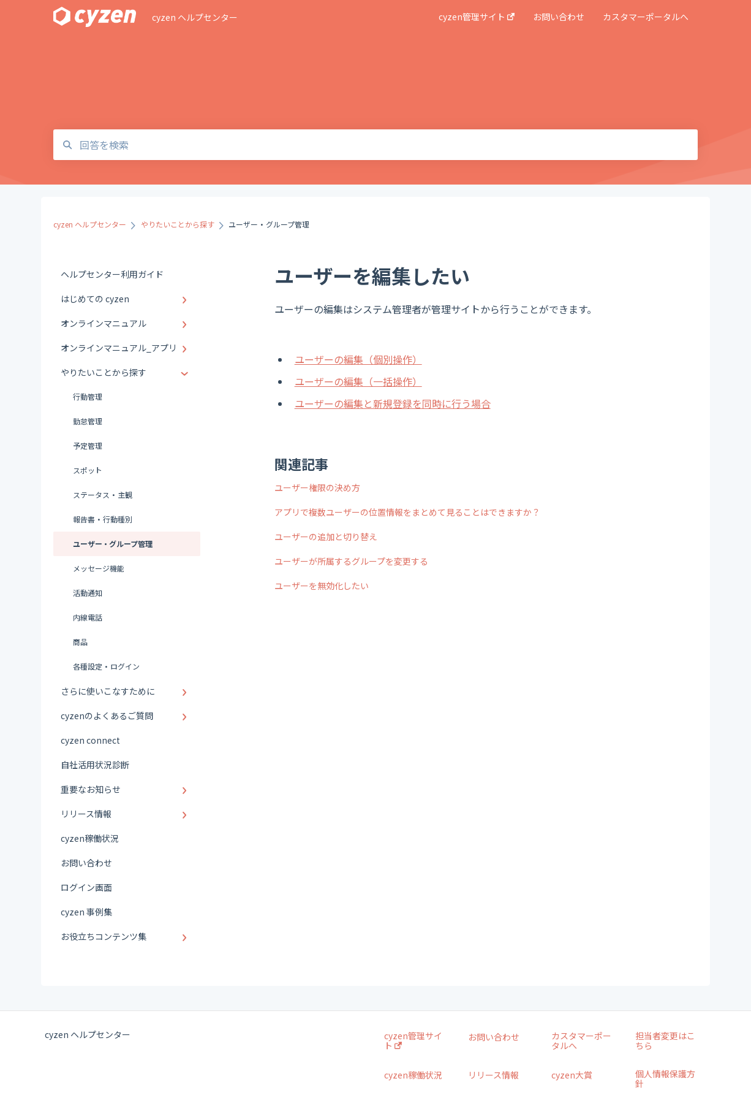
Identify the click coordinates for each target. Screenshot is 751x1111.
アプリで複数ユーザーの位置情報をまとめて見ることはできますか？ (407, 512)
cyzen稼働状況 (413, 1075)
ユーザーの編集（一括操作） (358, 381)
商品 (80, 641)
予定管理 (87, 445)
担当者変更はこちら (665, 1040)
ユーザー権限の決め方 (317, 487)
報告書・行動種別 (102, 519)
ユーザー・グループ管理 (113, 543)
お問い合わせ (493, 1037)
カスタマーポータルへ (581, 1040)
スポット (87, 470)
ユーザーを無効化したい (321, 585)
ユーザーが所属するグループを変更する (351, 561)
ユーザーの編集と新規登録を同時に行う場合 (393, 403)
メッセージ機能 (98, 568)
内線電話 (87, 617)
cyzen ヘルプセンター (195, 17)
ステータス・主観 (102, 494)
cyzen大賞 (571, 1075)
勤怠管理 (87, 421)
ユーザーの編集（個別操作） (358, 359)
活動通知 (87, 592)
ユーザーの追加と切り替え (325, 536)
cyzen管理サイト (413, 1040)
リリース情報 (493, 1075)
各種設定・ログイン (106, 666)
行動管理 (87, 396)
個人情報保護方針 (665, 1078)
